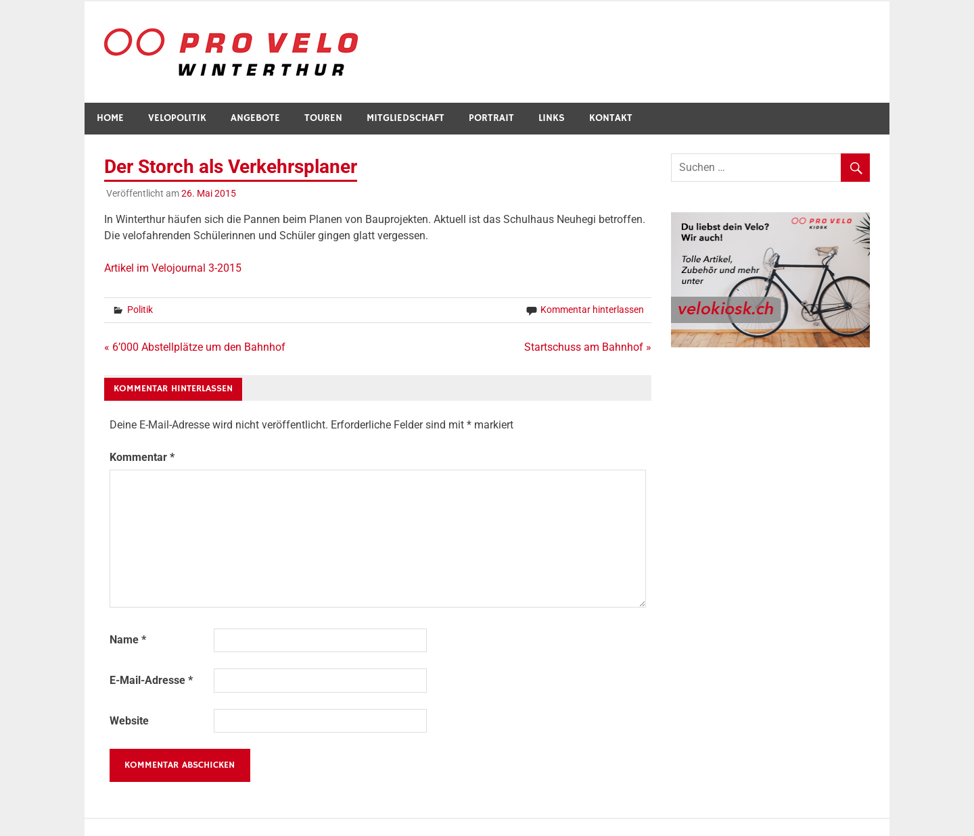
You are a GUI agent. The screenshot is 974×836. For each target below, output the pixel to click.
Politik (140, 309)
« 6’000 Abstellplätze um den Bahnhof (194, 347)
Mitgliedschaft (405, 118)
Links (551, 118)
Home (110, 118)
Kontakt (610, 118)
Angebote (255, 118)
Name (128, 639)
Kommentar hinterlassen (592, 309)
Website (129, 720)
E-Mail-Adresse (151, 680)
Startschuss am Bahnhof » (587, 347)
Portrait (491, 118)
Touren (323, 118)
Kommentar (142, 457)
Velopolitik (177, 118)
